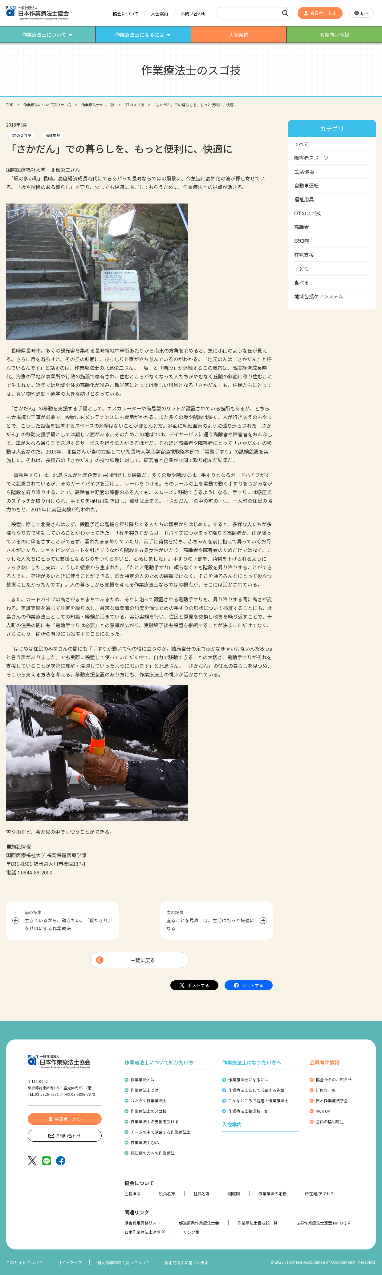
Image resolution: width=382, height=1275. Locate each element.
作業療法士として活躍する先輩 (256, 1090)
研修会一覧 (326, 1090)
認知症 (301, 240)
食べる (301, 282)
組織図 (234, 1194)
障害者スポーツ (311, 157)
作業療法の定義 (272, 1194)
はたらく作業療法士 (149, 1101)
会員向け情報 (324, 1062)
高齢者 (301, 227)
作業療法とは (143, 1080)
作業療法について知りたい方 (47, 104)
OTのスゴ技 (134, 104)
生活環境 (304, 171)
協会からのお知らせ (334, 1080)
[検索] (285, 13)
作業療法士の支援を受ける (155, 1121)
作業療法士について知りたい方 (158, 1062)
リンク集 (191, 1232)
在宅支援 (304, 254)
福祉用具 (52, 135)
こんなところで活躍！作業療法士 (258, 1101)
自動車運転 (306, 185)
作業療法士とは (145, 1090)
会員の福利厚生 (330, 1121)
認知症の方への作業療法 (153, 1153)
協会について (126, 13)
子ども (301, 268)
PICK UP (323, 1111)
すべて (301, 143)
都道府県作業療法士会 (199, 1223)
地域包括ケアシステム (318, 296)
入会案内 (159, 13)
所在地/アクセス (319, 1194)
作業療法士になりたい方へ (251, 1062)
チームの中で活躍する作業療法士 (161, 1132)
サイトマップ (70, 1262)
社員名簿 (201, 1194)
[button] (361, 13)
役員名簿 (167, 1194)
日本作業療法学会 (332, 1101)
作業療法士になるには (248, 1080)
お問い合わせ (193, 13)
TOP (10, 104)
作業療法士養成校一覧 (248, 1111)
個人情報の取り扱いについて (123, 1262)
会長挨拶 (132, 1194)
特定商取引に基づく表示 (187, 1262)
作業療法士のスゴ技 (98, 104)
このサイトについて (24, 1262)
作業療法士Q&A (145, 1142)
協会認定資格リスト (142, 1223)
